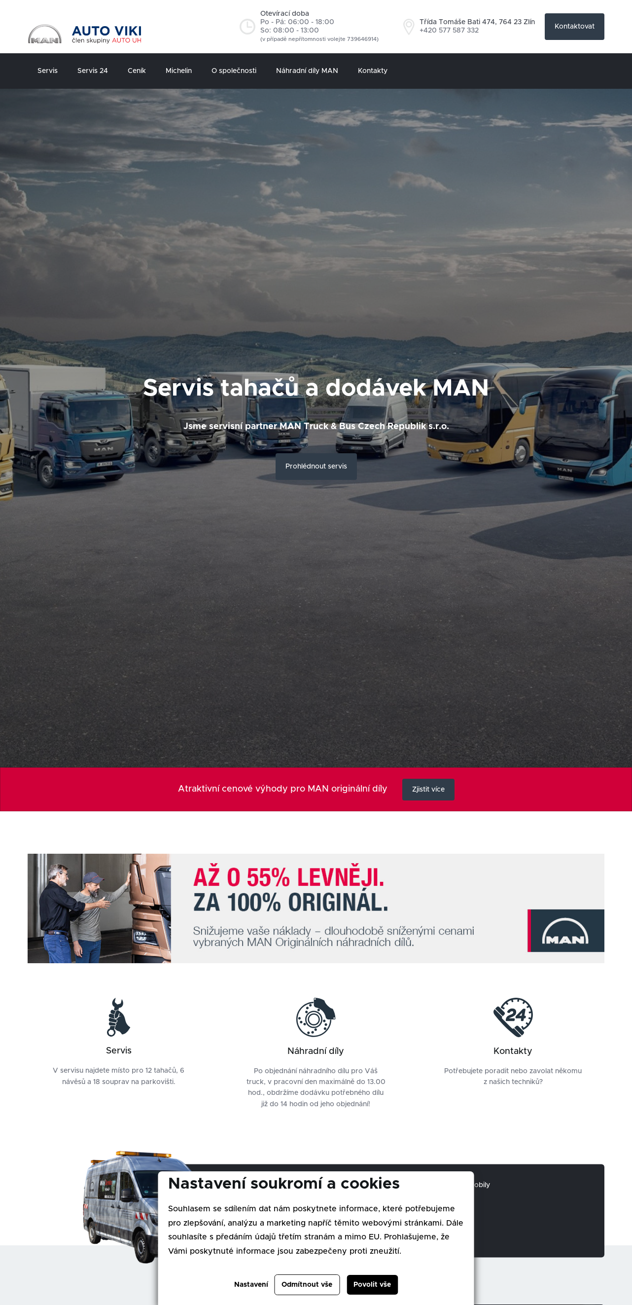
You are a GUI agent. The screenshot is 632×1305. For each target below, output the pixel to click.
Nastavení (251, 1284)
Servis (47, 71)
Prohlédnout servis (316, 466)
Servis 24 (92, 71)
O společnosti (233, 71)
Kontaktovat (575, 26)
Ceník (137, 71)
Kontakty (372, 71)
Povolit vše (372, 1284)
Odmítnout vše (306, 1284)
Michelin (179, 71)
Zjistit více (428, 789)
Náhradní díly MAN (307, 71)
